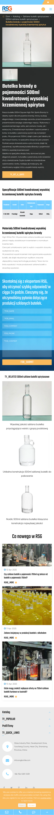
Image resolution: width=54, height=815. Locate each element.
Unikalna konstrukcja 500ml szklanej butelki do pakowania (27, 473)
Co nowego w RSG (27, 537)
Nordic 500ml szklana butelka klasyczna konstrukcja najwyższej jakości (27, 521)
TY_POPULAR (8, 719)
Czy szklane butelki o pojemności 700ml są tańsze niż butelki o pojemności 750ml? (26, 576)
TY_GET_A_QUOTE (17, 174)
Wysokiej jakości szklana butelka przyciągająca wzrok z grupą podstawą (27, 426)
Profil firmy (7, 726)
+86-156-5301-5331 (16, 774)
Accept (32, 805)
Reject (22, 805)
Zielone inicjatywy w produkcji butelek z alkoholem (25, 633)
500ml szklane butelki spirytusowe (22, 19)
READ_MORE (10, 582)
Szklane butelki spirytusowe (36, 16)
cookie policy (45, 798)
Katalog (16, 16)
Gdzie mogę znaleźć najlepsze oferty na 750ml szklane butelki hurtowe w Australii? (26, 690)
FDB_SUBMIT (27, 362)
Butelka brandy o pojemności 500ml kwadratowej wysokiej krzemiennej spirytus (26, 23)
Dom (8, 16)
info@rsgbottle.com (16, 760)
